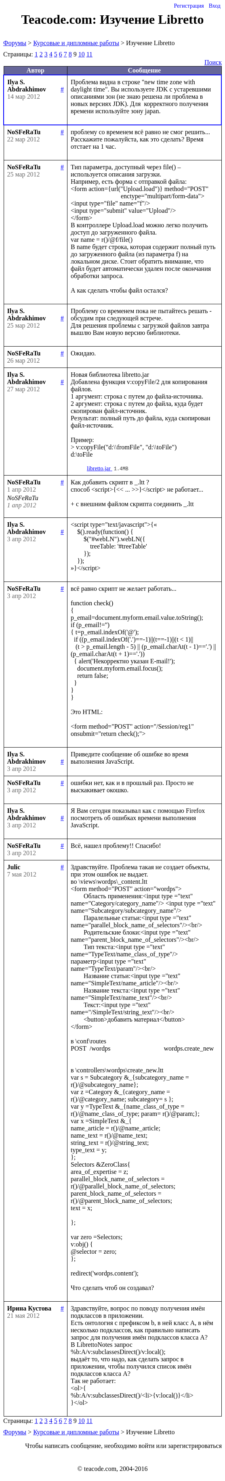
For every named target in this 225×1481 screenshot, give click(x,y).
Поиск (213, 62)
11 (89, 54)
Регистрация (189, 6)
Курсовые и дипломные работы (76, 42)
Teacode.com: (60, 19)
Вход (215, 6)
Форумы (14, 42)
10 (81, 54)
